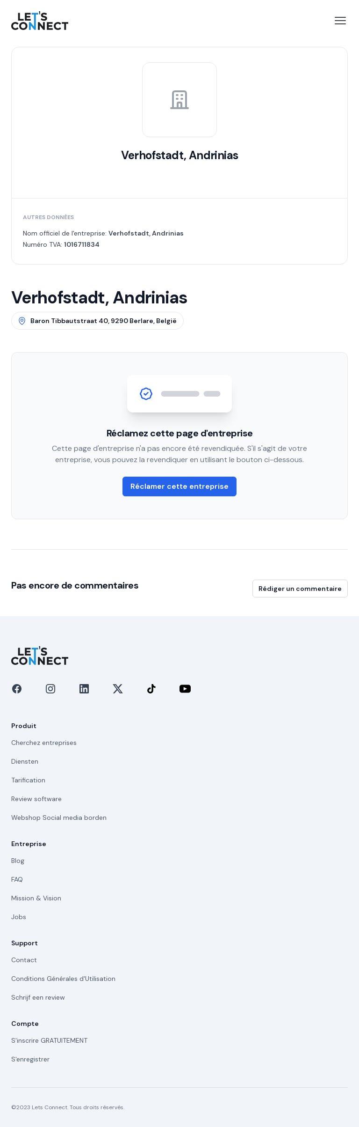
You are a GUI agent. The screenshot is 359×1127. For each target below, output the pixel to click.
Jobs (18, 917)
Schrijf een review (38, 997)
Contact (24, 960)
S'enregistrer (30, 1059)
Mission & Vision (36, 898)
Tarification (28, 780)
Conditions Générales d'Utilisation (63, 978)
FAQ (17, 879)
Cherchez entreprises (44, 742)
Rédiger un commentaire (300, 588)
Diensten (24, 761)
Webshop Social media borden (59, 817)
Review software (36, 799)
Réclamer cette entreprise (179, 486)
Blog (17, 860)
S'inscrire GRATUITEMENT (49, 1040)
